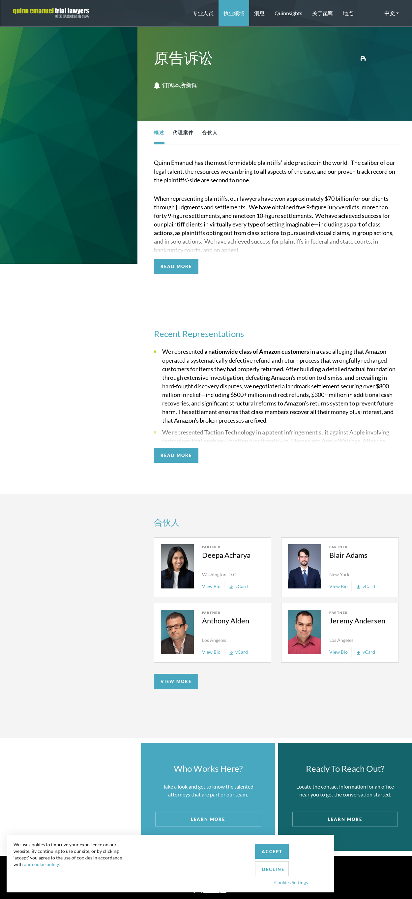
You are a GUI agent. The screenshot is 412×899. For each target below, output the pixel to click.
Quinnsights (288, 13)
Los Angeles (214, 640)
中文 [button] (389, 13)
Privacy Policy (220, 880)
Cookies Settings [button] (172, 877)
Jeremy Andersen (357, 620)
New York (339, 574)
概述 (159, 132)
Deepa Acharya (226, 555)
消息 (259, 13)
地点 (348, 13)
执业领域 (234, 13)
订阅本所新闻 (176, 85)
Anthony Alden (225, 620)
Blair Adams (348, 555)
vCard (238, 586)
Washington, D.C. (219, 574)
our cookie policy (44, 879)
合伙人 (210, 132)
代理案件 (183, 132)
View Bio (211, 586)
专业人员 (203, 13)
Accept (152, 863)
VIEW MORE (176, 681)
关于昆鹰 (322, 13)
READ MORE (176, 266)
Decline (192, 864)
